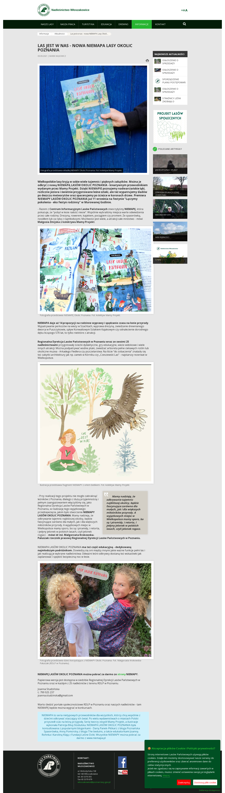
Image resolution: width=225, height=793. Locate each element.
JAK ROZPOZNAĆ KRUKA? (166, 172)
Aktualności (60, 33)
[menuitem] (47, 24)
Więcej (166, 775)
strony (122, 674)
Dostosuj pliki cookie (205, 782)
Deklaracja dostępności (209, 790)
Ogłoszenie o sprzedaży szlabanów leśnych (170, 93)
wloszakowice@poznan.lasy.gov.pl (94, 782)
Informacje (44, 33)
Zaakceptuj (184, 782)
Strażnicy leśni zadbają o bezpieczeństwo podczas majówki (172, 103)
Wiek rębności (162, 239)
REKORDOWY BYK (163, 217)
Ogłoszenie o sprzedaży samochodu (170, 73)
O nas (158, 261)
